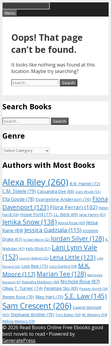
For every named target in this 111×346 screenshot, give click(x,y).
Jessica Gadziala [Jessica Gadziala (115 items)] (52, 230)
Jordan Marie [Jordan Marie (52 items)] (36, 240)
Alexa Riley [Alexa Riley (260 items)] (35, 182)
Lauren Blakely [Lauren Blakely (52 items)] (34, 258)
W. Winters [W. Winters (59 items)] (94, 314)
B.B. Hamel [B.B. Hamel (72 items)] (85, 183)
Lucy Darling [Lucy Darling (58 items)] (63, 266)
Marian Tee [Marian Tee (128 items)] (61, 273)
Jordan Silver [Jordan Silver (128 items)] (77, 238)
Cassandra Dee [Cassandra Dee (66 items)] (55, 191)
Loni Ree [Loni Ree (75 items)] (34, 266)
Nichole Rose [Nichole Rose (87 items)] (80, 281)
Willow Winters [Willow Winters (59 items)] (18, 321)
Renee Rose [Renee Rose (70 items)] (18, 297)
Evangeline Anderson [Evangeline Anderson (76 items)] (63, 199)
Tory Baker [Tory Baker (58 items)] (68, 314)
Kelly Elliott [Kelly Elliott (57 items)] (38, 248)
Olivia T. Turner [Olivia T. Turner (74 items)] (22, 288)
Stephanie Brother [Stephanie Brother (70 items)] (32, 314)
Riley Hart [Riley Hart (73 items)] (49, 297)
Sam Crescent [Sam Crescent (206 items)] (36, 305)
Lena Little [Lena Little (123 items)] (73, 257)
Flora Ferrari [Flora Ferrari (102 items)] (73, 207)
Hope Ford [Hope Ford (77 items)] (36, 214)
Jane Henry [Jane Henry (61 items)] (92, 214)
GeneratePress (19, 340)
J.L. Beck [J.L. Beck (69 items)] (66, 214)
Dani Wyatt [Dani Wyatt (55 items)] (87, 191)
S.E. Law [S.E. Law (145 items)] (86, 295)
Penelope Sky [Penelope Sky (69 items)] (61, 288)
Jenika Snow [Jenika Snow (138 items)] (29, 221)
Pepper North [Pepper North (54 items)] (93, 288)
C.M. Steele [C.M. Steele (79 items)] (19, 191)
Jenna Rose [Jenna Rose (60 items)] (71, 222)
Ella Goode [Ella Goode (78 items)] (18, 199)
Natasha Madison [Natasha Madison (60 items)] (40, 282)
